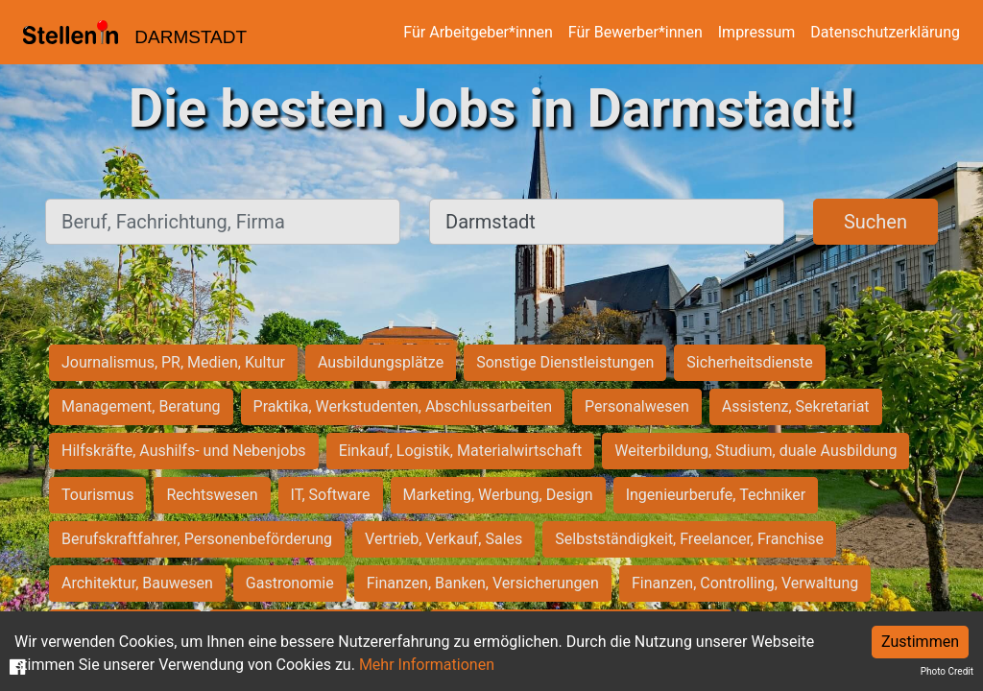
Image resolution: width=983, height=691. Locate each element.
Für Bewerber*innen (635, 32)
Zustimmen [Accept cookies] (920, 641)
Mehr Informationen (426, 664)
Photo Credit (947, 671)
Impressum (757, 32)
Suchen (875, 221)
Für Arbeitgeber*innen (477, 32)
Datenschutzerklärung (885, 32)
